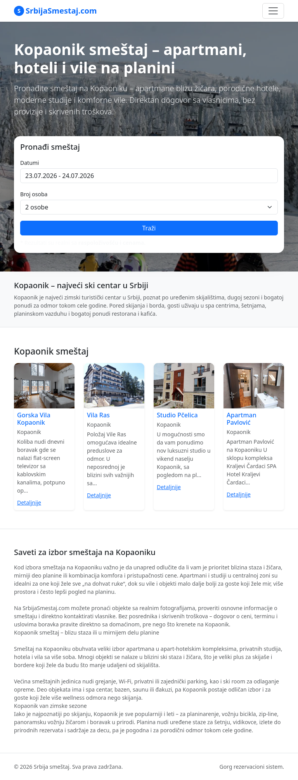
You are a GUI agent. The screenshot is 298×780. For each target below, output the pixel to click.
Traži (149, 228)
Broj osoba (33, 194)
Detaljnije (29, 502)
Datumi (29, 162)
